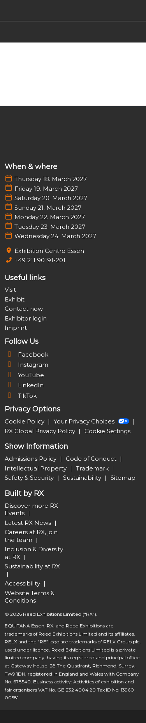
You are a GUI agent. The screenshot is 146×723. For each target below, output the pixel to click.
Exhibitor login (26, 318)
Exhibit (15, 299)
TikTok (21, 395)
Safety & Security (30, 477)
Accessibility (23, 583)
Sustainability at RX (32, 566)
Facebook (26, 354)
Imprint (16, 327)
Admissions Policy (31, 458)
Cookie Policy (25, 421)
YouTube (24, 375)
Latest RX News (29, 522)
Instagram (26, 364)
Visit (10, 289)
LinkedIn (24, 385)
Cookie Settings (107, 431)
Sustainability (83, 477)
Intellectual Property (36, 468)
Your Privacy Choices (92, 421)
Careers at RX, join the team (31, 536)
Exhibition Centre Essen (49, 250)
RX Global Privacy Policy (41, 431)
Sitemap (123, 477)
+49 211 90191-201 (39, 260)
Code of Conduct (92, 458)
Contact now (24, 308)
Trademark (93, 468)
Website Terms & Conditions (30, 597)
